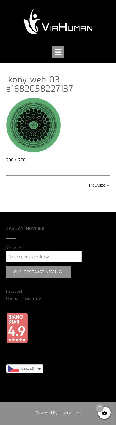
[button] (58, 52)
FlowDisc (99, 185)
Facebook (14, 291)
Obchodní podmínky (23, 298)
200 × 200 (16, 160)
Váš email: (15, 247)
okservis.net (69, 413)
